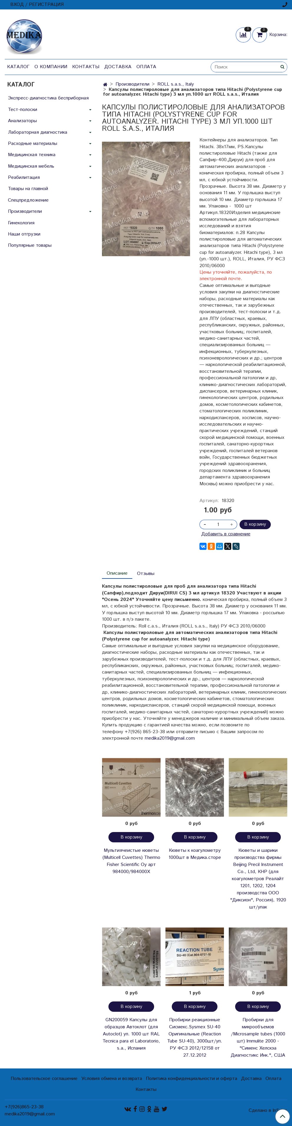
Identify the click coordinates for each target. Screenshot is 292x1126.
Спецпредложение (28, 200)
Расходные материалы (32, 143)
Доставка (118, 66)
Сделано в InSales (268, 1110)
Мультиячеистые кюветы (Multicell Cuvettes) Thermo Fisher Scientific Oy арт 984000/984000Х (131, 861)
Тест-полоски (22, 109)
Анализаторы (22, 120)
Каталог (18, 66)
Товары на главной (28, 188)
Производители (132, 84)
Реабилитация (24, 177)
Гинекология (21, 223)
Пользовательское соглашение (44, 1078)
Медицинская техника (31, 154)
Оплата (146, 66)
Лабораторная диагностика (37, 132)
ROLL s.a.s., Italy (175, 84)
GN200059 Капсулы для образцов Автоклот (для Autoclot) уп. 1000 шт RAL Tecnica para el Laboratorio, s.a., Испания (131, 1034)
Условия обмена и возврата (111, 1078)
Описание (117, 573)
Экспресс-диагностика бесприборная (48, 98)
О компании (50, 66)
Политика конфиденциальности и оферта (191, 1078)
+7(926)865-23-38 (24, 1107)
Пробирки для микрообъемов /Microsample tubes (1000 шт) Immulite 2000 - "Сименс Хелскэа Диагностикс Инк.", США (258, 1037)
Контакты (86, 66)
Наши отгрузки (24, 234)
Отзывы (145, 573)
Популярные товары (30, 245)
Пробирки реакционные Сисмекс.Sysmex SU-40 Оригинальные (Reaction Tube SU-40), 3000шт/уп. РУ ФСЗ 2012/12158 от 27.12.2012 (194, 1037)
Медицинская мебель (31, 166)
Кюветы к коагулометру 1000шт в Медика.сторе (195, 854)
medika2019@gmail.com (170, 738)
